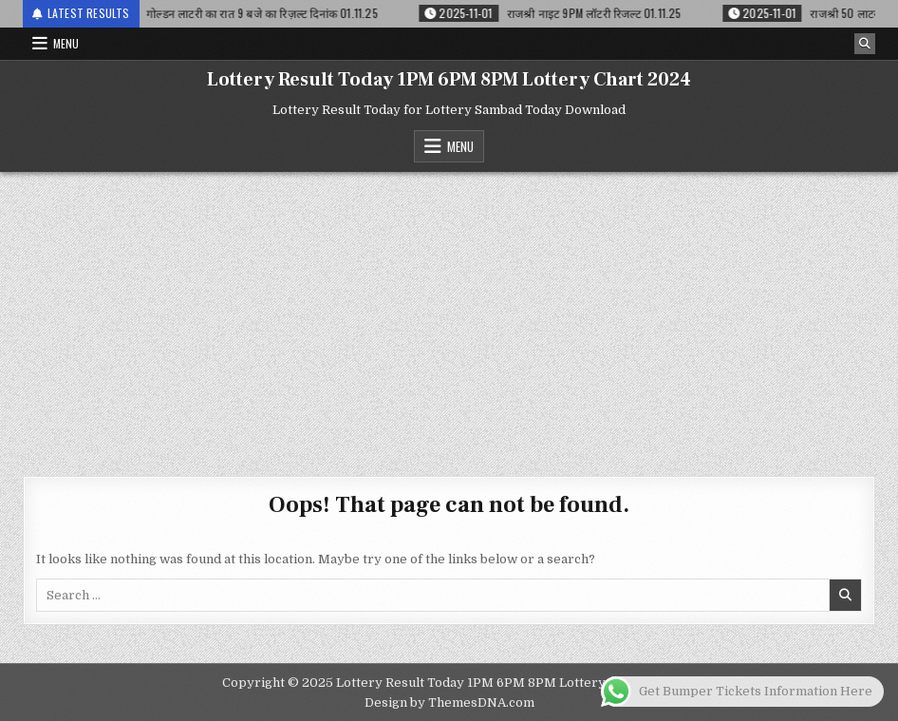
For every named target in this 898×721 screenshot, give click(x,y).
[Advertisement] (449, 314)
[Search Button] (864, 43)
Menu (66, 43)
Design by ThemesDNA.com (449, 702)
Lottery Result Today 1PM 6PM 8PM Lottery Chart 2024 (449, 79)
